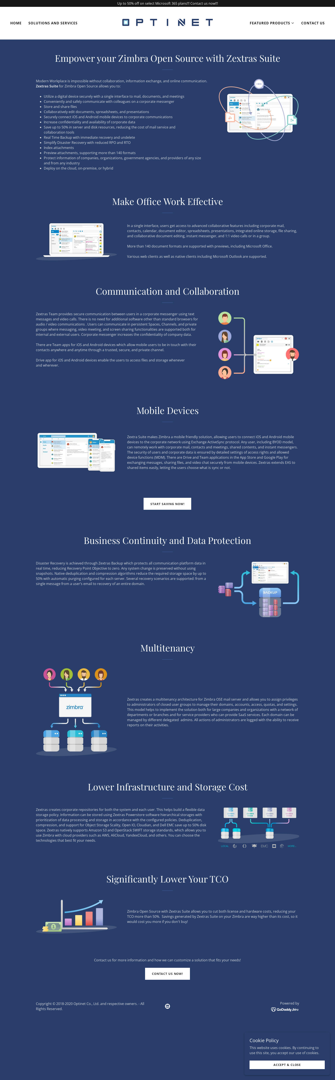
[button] (272, 23)
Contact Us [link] (313, 23)
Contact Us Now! (167, 974)
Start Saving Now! (167, 504)
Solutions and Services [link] (53, 23)
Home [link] (16, 23)
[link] (167, 22)
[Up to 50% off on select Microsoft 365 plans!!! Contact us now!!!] (167, 3)
